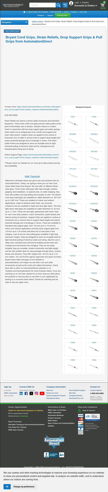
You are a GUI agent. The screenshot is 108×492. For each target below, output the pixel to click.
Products (40, 15)
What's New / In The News (57, 410)
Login (76, 2)
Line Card (83, 12)
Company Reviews (75, 395)
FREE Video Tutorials (15, 430)
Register (85, 2)
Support (50, 15)
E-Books (51, 426)
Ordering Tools (62, 15)
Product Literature (54, 418)
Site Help (72, 393)
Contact (74, 12)
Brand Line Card (52, 393)
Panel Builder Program (77, 390)
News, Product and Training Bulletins (61, 423)
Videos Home (37, 21)
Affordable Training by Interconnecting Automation (26, 424)
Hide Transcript (32, 176)
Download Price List (76, 398)
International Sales (53, 398)
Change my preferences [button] (24, 487)
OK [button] (7, 487)
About (66, 12)
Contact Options (96, 390)
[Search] (42, 5)
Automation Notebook (56, 415)
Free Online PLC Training (17, 427)
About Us (49, 390)
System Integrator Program (56, 395)
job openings (23, 416)
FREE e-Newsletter (54, 412)
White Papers (53, 420)
